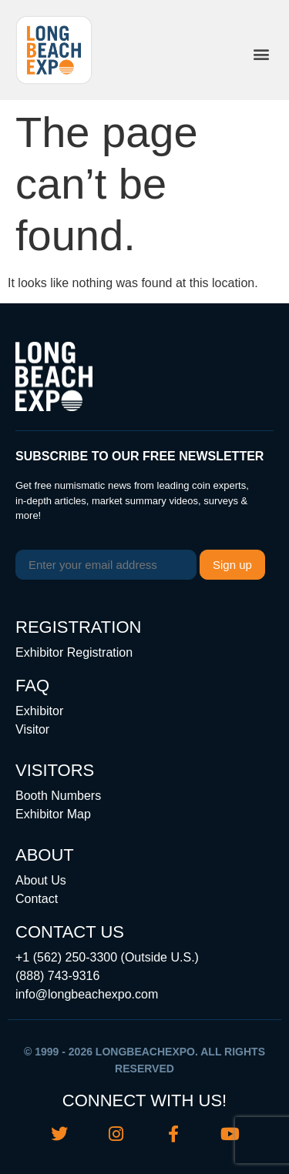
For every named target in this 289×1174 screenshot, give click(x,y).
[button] (261, 54)
